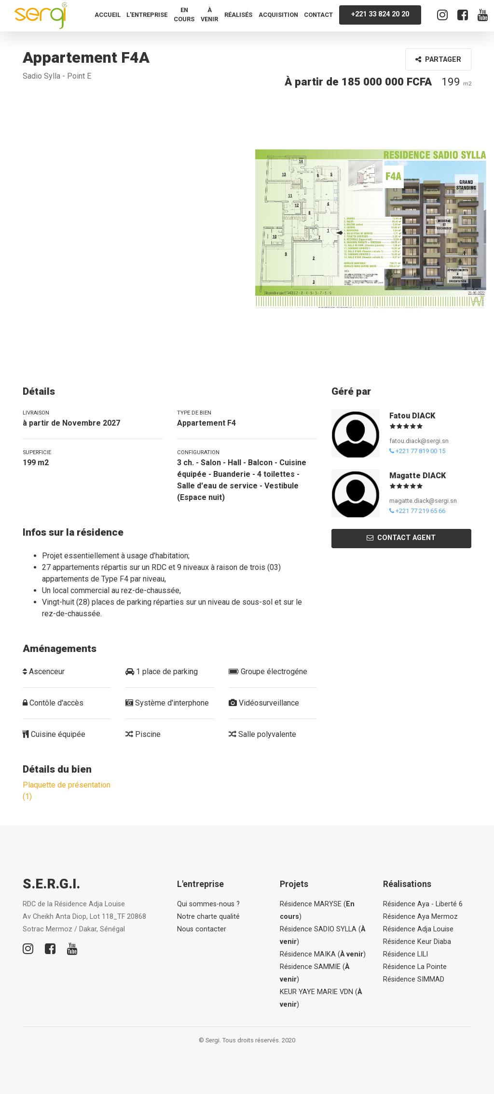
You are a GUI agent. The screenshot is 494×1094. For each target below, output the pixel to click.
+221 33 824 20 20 (380, 14)
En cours (184, 14)
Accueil (108, 14)
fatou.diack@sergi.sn (419, 440)
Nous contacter (201, 929)
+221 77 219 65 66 (417, 510)
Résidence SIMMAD (413, 979)
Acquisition (278, 14)
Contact (318, 14)
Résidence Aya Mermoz (420, 917)
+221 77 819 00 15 (417, 451)
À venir (209, 14)
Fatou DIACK (412, 415)
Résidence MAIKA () (323, 954)
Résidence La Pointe (415, 967)
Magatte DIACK (417, 475)
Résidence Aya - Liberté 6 (423, 904)
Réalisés (238, 14)
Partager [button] (438, 59)
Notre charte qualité (208, 917)
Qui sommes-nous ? (208, 904)
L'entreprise (146, 14)
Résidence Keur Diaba (417, 942)
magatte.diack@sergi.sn (423, 500)
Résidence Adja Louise (418, 929)
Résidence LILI (405, 954)
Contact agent (401, 538)
